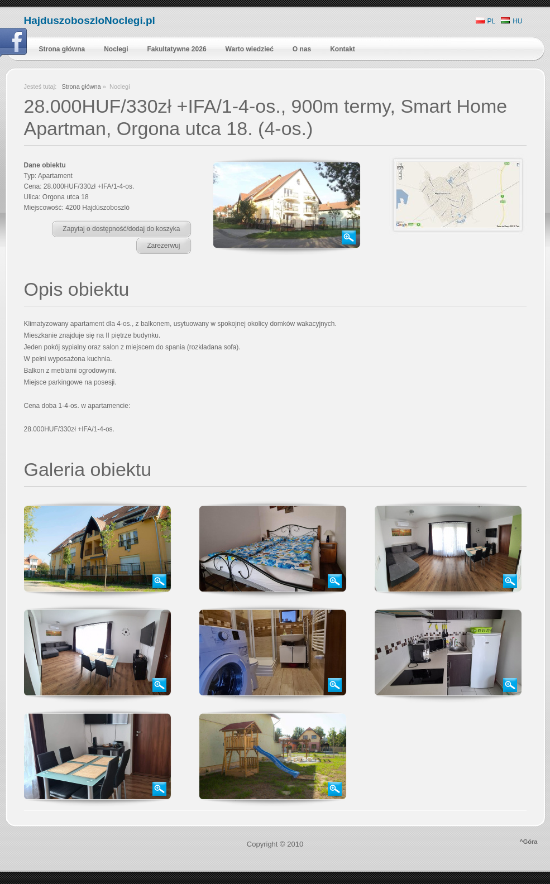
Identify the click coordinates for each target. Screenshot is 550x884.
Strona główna (81, 86)
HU (511, 21)
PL (486, 21)
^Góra (528, 841)
